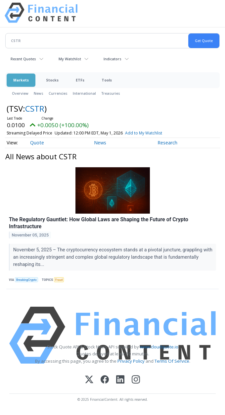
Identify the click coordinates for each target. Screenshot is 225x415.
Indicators (112, 58)
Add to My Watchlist (143, 133)
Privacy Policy (131, 361)
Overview (20, 93)
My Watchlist (70, 58)
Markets (21, 80)
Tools (107, 80)
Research (167, 142)
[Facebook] (105, 380)
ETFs (80, 80)
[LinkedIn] (120, 380)
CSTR (34, 108)
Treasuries (110, 93)
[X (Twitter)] (89, 380)
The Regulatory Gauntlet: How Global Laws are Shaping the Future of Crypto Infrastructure (98, 223)
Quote (37, 142)
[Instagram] (136, 380)
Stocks (52, 80)
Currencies (58, 93)
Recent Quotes (23, 58)
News (38, 93)
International (84, 93)
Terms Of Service (172, 361)
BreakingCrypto (26, 280)
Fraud (59, 280)
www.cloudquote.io (159, 347)
